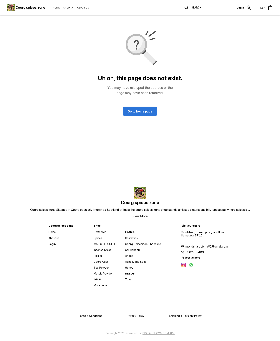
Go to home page (140, 111)
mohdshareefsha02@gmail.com (206, 246)
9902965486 (194, 252)
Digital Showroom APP (159, 333)
